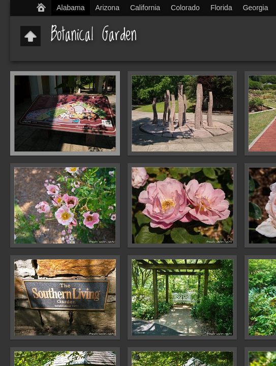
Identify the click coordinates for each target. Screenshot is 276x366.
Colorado (185, 8)
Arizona (107, 8)
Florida (221, 8)
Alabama (70, 8)
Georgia (255, 8)
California (145, 8)
